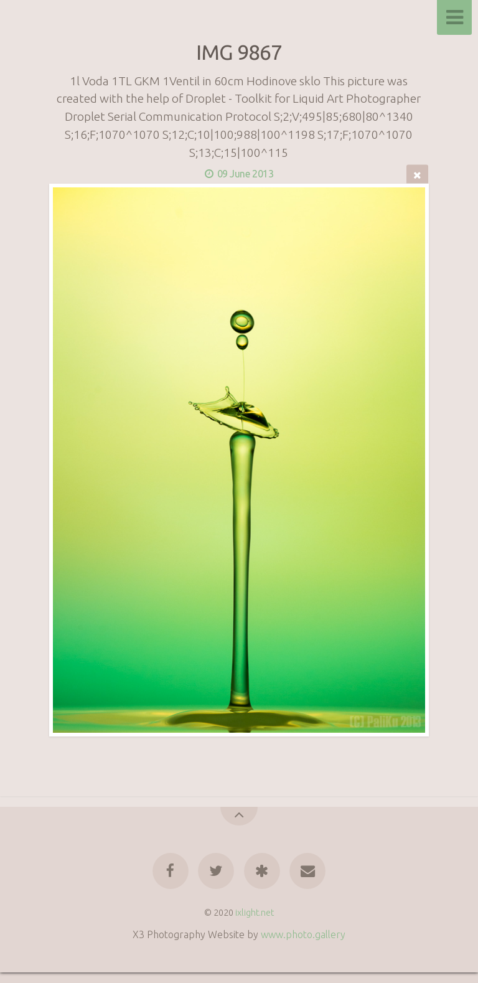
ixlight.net (254, 913)
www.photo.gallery (303, 934)
